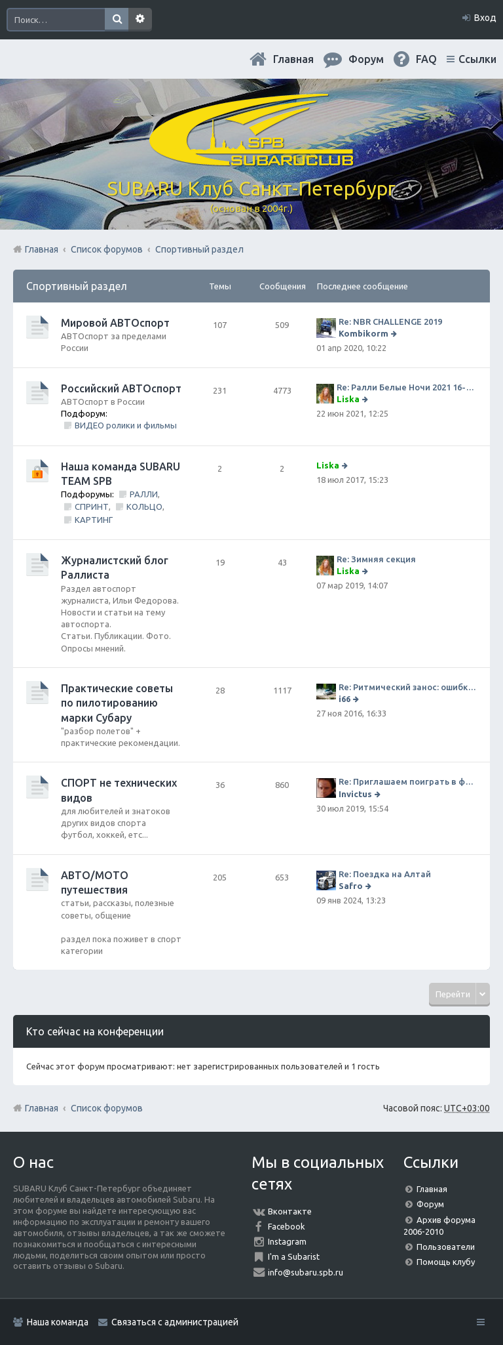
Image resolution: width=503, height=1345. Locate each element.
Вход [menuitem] (485, 17)
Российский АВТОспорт (121, 388)
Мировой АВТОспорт (115, 323)
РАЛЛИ (144, 494)
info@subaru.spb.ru (305, 1272)
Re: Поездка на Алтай (385, 874)
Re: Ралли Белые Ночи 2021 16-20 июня (407, 387)
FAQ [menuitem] (426, 59)
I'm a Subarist (294, 1256)
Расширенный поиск (140, 19)
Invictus (355, 793)
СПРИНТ (92, 506)
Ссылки (477, 59)
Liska (348, 399)
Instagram (287, 1241)
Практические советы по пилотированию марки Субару (117, 703)
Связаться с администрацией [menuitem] (174, 1322)
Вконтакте (290, 1211)
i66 (344, 698)
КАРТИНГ (94, 519)
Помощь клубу (446, 1261)
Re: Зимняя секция (376, 559)
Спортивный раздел (76, 286)
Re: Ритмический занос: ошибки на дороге (408, 687)
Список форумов (107, 1108)
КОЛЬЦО (144, 506)
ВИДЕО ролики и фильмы (126, 425)
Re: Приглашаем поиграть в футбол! (408, 781)
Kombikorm (363, 333)
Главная (293, 59)
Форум (430, 1204)
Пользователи (446, 1246)
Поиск (116, 19)
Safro (351, 885)
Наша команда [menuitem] (57, 1322)
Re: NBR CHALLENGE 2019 (390, 321)
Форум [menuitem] (366, 59)
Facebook (286, 1226)
